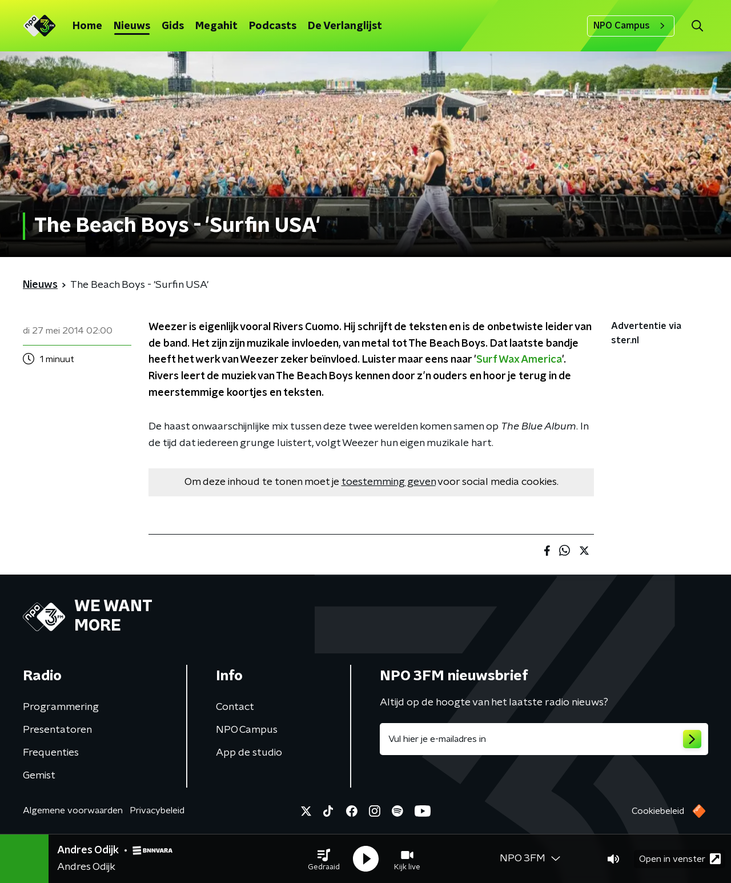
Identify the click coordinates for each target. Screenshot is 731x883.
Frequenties (51, 753)
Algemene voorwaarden (73, 810)
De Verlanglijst (345, 26)
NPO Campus (630, 25)
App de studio (249, 753)
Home (87, 26)
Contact (235, 707)
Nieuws (132, 26)
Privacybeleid (157, 810)
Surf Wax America (519, 360)
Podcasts (272, 26)
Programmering (61, 707)
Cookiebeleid (658, 811)
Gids (173, 26)
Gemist (39, 775)
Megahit (216, 26)
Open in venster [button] (680, 858)
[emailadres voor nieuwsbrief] (544, 739)
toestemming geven (389, 482)
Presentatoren (57, 730)
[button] (324, 859)
